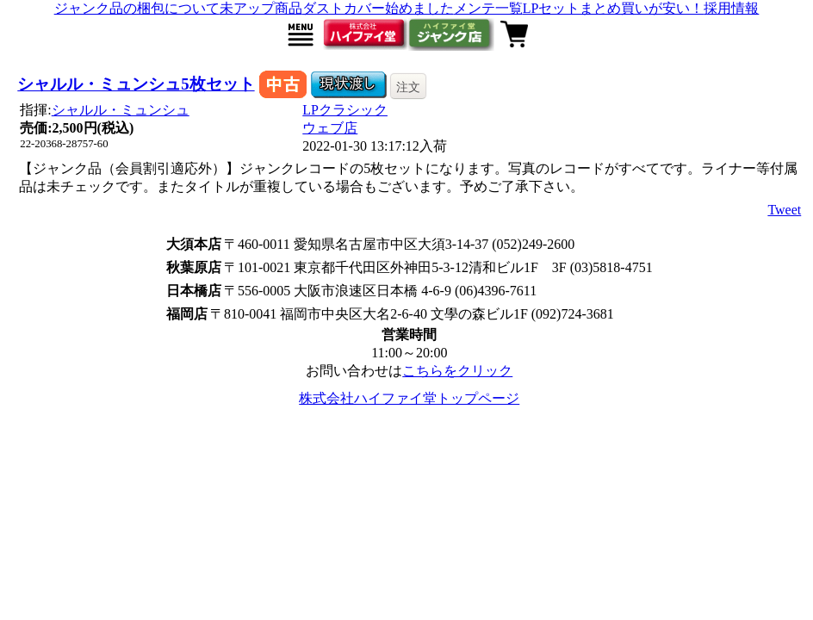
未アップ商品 (261, 8)
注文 (408, 87)
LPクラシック (345, 109)
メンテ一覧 (488, 8)
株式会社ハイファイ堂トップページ (409, 398)
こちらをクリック (457, 370)
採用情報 (731, 8)
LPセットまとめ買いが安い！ (613, 8)
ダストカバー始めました (378, 8)
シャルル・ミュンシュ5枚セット (135, 84)
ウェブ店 (329, 128)
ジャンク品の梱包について (137, 8)
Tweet (784, 209)
